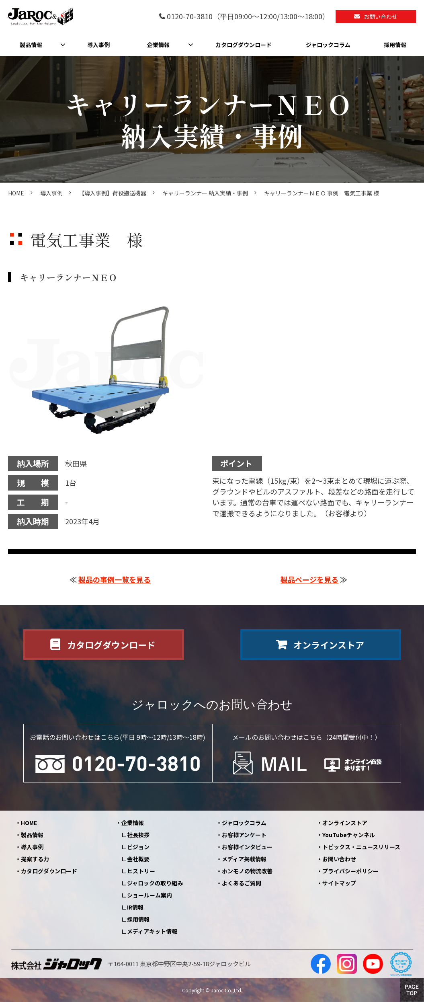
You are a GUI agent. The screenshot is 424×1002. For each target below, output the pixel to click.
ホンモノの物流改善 (247, 871)
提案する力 (35, 859)
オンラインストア (328, 644)
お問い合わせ (380, 16)
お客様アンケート (244, 835)
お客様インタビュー (247, 847)
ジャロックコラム (328, 45)
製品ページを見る (309, 579)
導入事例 (98, 45)
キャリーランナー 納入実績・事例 (205, 193)
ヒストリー (141, 871)
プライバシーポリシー (350, 871)
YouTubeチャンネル (348, 835)
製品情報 (31, 45)
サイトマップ (339, 883)
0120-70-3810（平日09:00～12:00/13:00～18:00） (248, 16)
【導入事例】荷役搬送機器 (112, 193)
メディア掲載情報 (244, 859)
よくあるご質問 (241, 883)
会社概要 (138, 859)
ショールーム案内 (149, 895)
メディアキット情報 (152, 931)
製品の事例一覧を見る (114, 579)
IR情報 (135, 907)
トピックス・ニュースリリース (361, 847)
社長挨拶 (138, 835)
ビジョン (138, 847)
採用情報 (395, 45)
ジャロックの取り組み (155, 883)
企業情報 (158, 45)
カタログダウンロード (243, 45)
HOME (16, 193)
